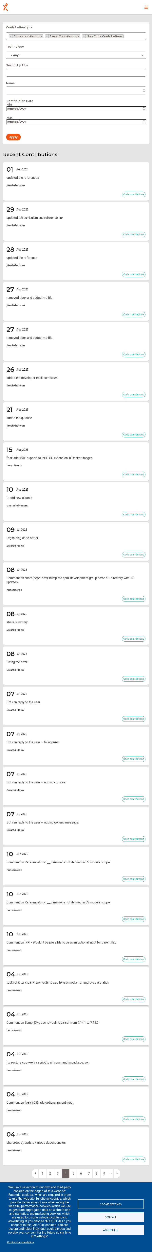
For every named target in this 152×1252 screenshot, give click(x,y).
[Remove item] (10, 36)
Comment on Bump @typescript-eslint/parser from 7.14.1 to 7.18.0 (53, 1022)
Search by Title (17, 65)
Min (9, 104)
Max (9, 117)
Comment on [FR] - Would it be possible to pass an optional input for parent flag (61, 942)
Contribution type (19, 27)
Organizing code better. (23, 538)
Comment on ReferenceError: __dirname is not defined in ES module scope (58, 862)
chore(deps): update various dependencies (36, 1142)
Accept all (110, 1230)
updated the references (23, 178)
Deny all (111, 1217)
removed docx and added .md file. (30, 298)
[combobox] (76, 36)
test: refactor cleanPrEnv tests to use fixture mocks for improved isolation (58, 982)
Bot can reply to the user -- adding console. (36, 782)
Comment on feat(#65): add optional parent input (40, 1102)
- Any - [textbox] (16, 55)
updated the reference (22, 258)
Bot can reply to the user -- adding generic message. (43, 822)
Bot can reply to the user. (24, 702)
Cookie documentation (20, 1242)
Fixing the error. (17, 662)
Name (10, 83)
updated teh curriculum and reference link (35, 218)
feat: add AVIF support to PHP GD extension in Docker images (50, 458)
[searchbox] (126, 37)
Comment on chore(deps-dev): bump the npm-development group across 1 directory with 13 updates (70, 580)
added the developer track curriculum (32, 378)
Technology (15, 46)
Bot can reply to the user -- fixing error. (33, 742)
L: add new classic (19, 498)
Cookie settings (111, 1204)
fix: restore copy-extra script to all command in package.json (48, 1062)
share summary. (17, 622)
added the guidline (19, 418)
